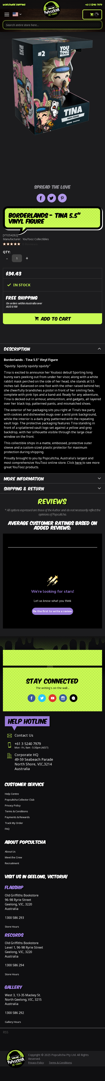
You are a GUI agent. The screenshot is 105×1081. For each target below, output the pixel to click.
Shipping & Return (24, 488)
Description (17, 348)
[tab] (52, 349)
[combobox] (52, 25)
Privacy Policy (13, 805)
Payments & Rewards (17, 817)
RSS (5, 1032)
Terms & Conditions (16, 811)
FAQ (7, 829)
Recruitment (12, 863)
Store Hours (12, 926)
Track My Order (14, 823)
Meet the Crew (13, 857)
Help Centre (12, 794)
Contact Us (24, 735)
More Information (24, 478)
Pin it (62, 198)
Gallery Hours (13, 1022)
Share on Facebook (41, 198)
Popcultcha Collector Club (19, 799)
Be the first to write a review (52, 611)
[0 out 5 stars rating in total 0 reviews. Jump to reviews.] (20, 244)
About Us (10, 851)
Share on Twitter (51, 198)
